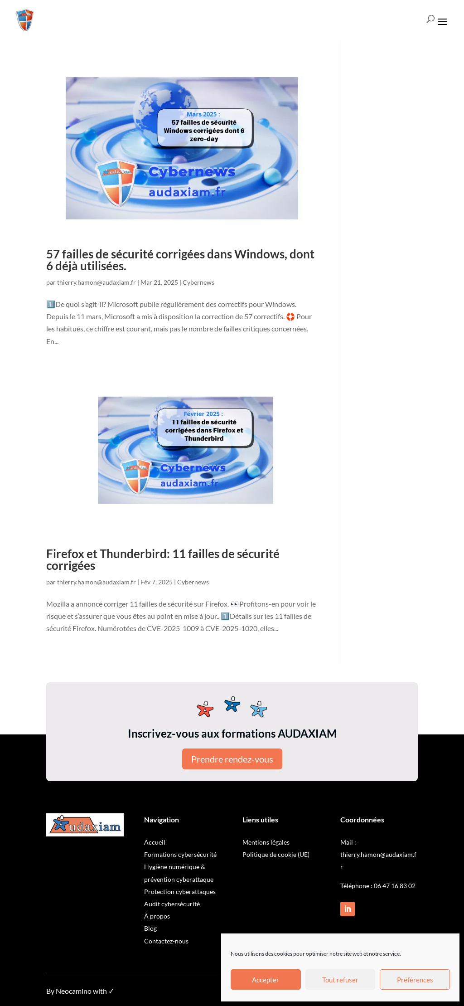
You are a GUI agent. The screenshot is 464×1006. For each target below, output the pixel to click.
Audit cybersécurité (172, 904)
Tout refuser (340, 980)
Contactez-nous (166, 941)
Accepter (265, 980)
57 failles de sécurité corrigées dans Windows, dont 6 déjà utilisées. (180, 260)
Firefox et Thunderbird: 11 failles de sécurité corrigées (163, 559)
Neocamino (74, 991)
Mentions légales (266, 842)
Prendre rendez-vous (232, 758)
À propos (157, 916)
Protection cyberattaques (180, 891)
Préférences (415, 980)
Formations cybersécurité (180, 854)
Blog (150, 928)
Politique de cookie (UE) (275, 854)
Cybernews (198, 282)
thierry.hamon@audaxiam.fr (96, 282)
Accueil (154, 842)
